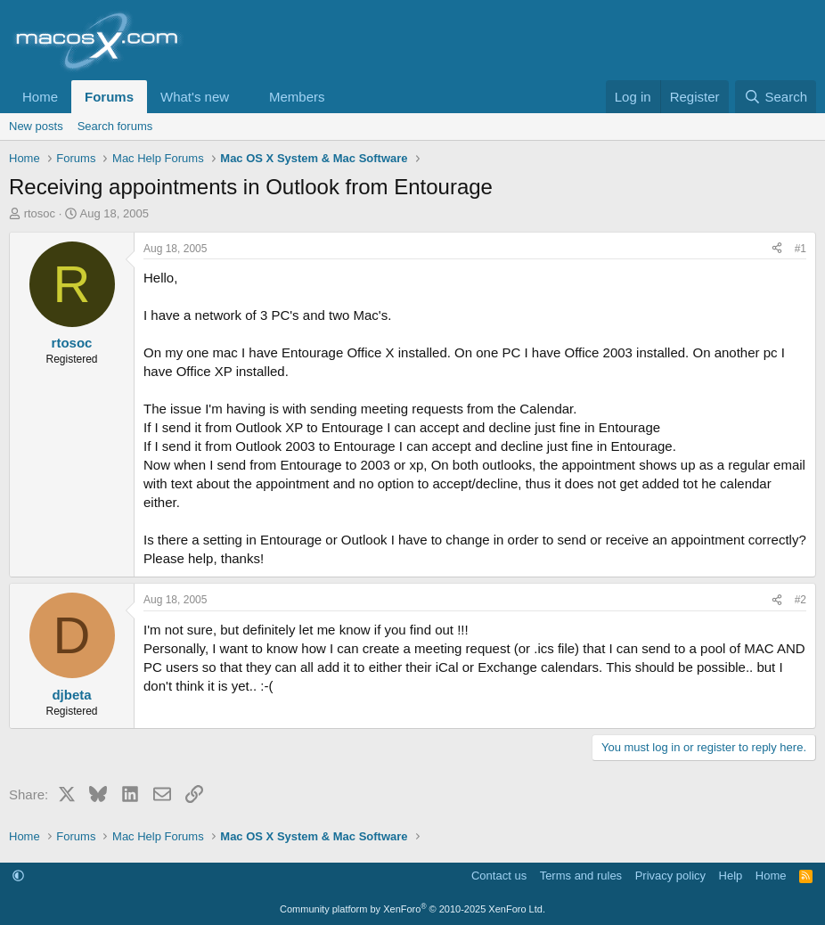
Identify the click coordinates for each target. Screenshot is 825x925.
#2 (800, 599)
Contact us (499, 875)
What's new (194, 96)
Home (40, 96)
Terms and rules (581, 875)
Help (731, 875)
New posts (36, 126)
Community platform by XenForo (412, 909)
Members (297, 96)
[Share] (776, 249)
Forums (109, 96)
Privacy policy (670, 875)
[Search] (775, 96)
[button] (243, 96)
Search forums (115, 126)
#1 (800, 248)
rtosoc (39, 213)
